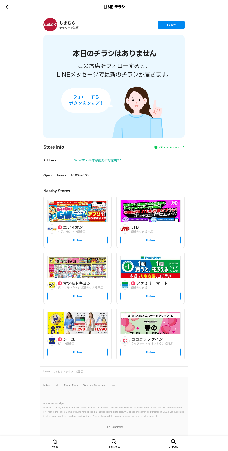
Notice (46, 385)
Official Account (170, 147)
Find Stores (114, 446)
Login (112, 385)
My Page (173, 446)
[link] (50, 24)
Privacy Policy (71, 385)
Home (55, 446)
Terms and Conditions (94, 385)
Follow (171, 26)
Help (57, 385)
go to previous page (8, 7)
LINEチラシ (114, 7)
